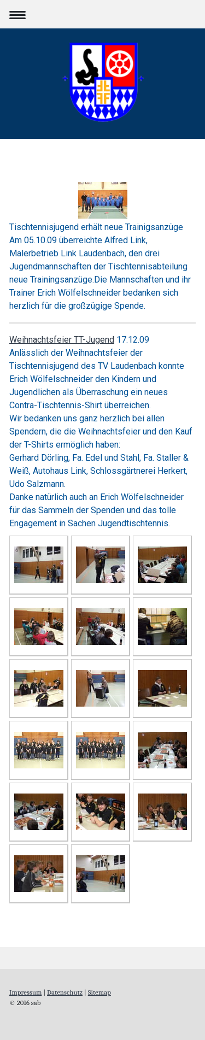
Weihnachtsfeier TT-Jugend (61, 339)
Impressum (25, 992)
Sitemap (99, 992)
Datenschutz (65, 992)
